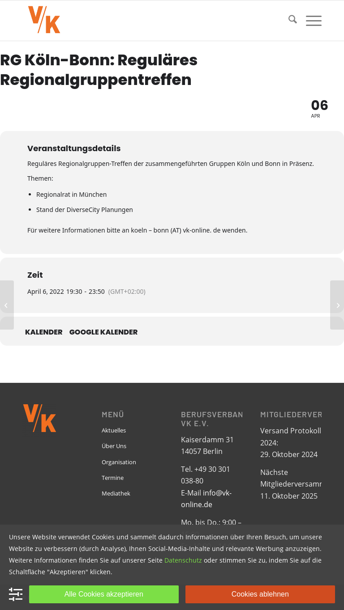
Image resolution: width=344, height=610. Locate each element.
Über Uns (114, 446)
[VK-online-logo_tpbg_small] (43, 20)
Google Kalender (103, 332)
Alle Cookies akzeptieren (103, 594)
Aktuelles (114, 430)
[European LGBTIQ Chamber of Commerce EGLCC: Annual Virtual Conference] (7, 305)
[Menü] (309, 20)
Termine (113, 478)
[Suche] (288, 20)
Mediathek (116, 493)
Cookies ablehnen (260, 594)
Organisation (119, 462)
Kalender (44, 332)
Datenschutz (183, 560)
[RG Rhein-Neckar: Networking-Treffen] (337, 305)
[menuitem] (288, 20)
